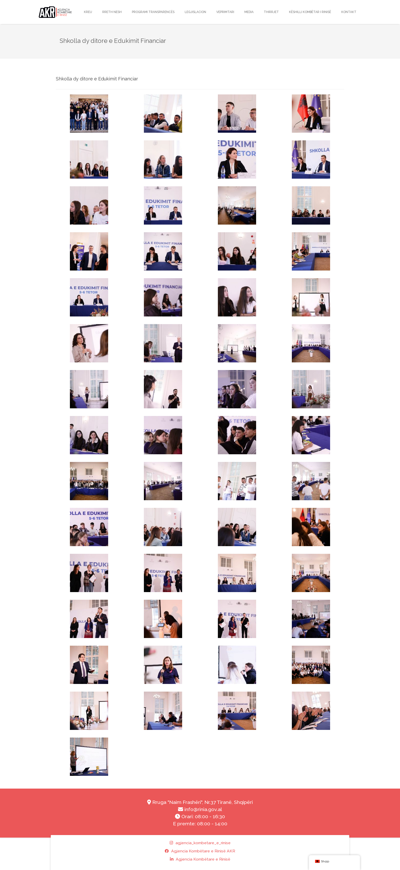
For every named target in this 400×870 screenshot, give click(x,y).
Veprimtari (225, 12)
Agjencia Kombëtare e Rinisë (200, 859)
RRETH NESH (112, 12)
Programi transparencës (153, 12)
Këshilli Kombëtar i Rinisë (310, 12)
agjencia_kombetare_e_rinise (200, 842)
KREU (88, 12)
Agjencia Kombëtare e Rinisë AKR (200, 851)
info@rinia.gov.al (200, 809)
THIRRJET (271, 12)
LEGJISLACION (195, 12)
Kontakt (348, 12)
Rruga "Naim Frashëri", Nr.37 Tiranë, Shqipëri (200, 802)
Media (249, 12)
